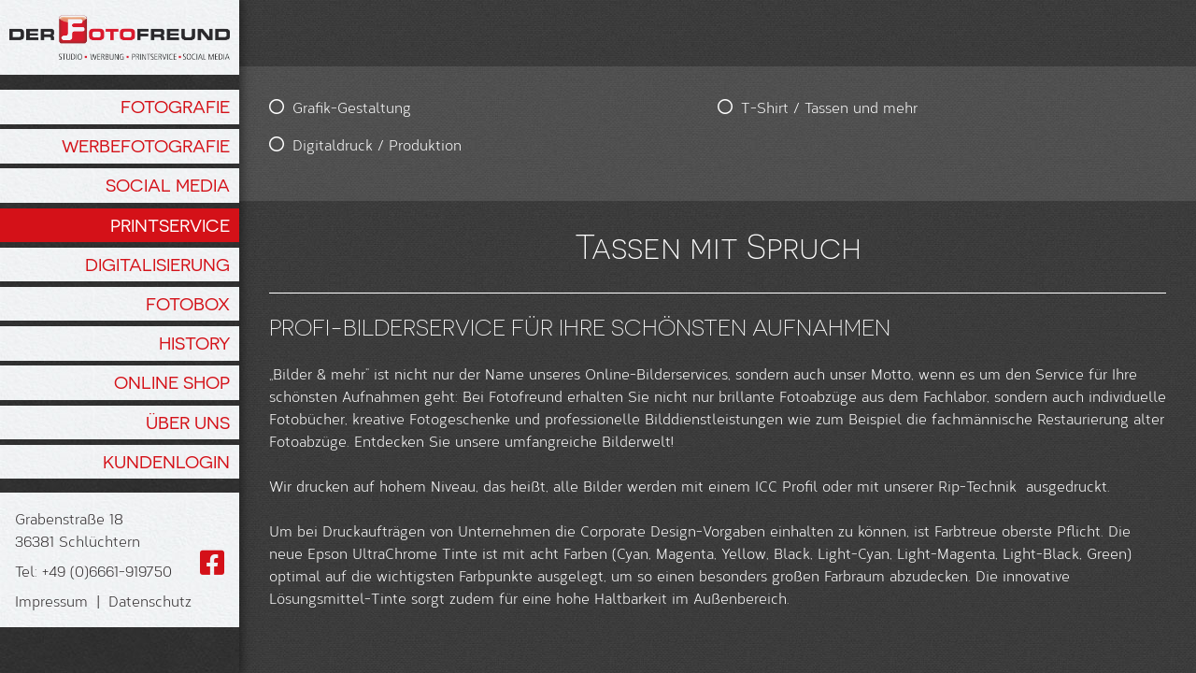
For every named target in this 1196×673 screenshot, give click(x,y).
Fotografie (175, 106)
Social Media (168, 185)
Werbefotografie (146, 146)
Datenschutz (150, 600)
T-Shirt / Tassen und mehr (590, 107)
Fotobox (188, 304)
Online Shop (172, 382)
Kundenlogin (166, 461)
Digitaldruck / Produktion (377, 144)
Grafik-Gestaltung (351, 107)
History (194, 343)
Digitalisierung (157, 264)
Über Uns (188, 422)
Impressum (51, 600)
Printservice (170, 225)
